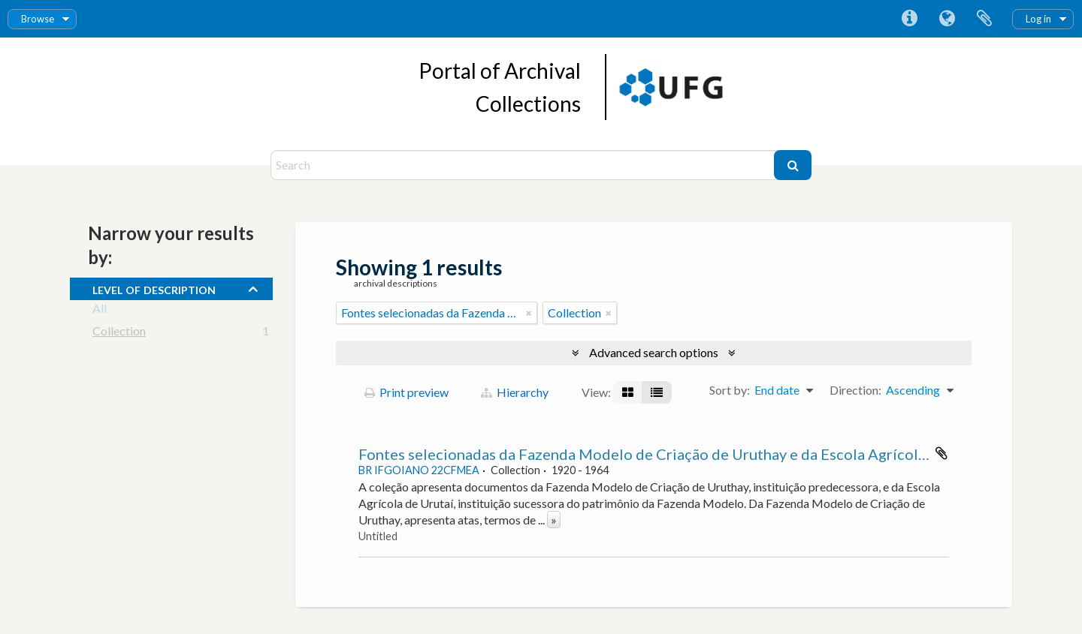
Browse (37, 19)
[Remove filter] (529, 313)
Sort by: (729, 390)
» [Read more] (554, 519)
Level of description (154, 288)
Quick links (909, 19)
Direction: (855, 390)
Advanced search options (654, 352)
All (99, 311)
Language (947, 19)
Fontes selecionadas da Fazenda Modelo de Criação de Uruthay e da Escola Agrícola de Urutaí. (677, 454)
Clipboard (984, 19)
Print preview (406, 392)
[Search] (524, 165)
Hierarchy (515, 392)
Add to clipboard (941, 453)
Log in (1038, 19)
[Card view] (627, 392)
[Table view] (657, 392)
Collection (119, 333)
